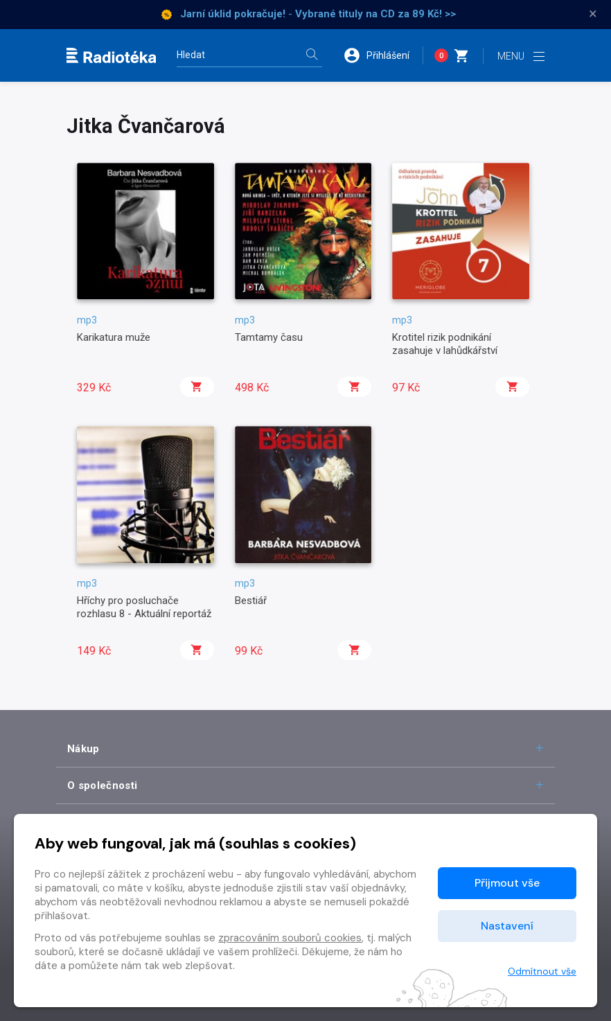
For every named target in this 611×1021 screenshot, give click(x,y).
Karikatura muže (113, 337)
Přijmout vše (507, 883)
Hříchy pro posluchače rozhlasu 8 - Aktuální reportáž (144, 606)
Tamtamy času (269, 337)
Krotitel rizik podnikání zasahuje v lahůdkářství (444, 343)
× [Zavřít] (593, 13)
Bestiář (251, 600)
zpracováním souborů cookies (290, 938)
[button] (383, 55)
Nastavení (507, 925)
